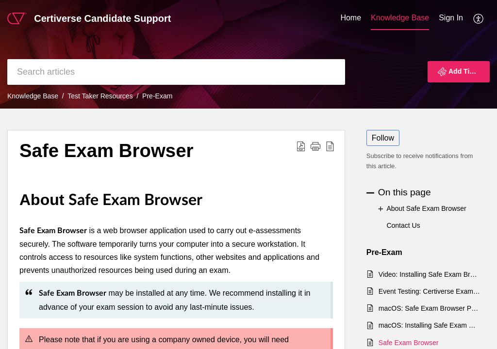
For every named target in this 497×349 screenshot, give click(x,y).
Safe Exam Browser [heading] (106, 150)
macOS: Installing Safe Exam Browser (429, 325)
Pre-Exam (157, 96)
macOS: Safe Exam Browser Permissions (429, 308)
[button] (479, 18)
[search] (176, 72)
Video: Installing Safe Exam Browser (429, 274)
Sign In (451, 18)
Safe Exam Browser (409, 343)
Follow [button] (383, 138)
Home (350, 18)
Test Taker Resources (100, 96)
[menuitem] (350, 18)
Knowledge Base (400, 18)
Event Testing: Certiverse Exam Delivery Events (429, 291)
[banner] (248, 54)
